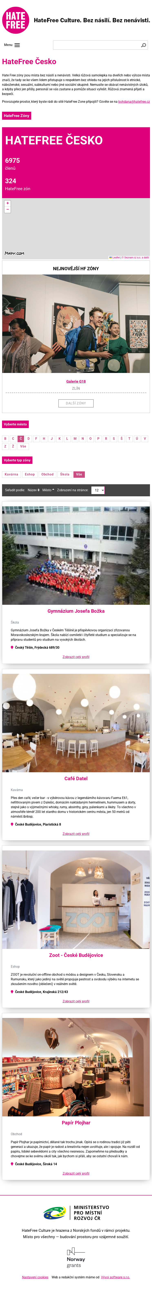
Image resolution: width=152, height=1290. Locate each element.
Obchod (47, 474)
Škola (65, 474)
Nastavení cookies (35, 1277)
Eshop (30, 474)
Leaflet (114, 257)
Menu (12, 45)
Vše (23, 446)
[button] (7, 204)
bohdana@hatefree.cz (134, 102)
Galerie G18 (76, 381)
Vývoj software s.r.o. (115, 1277)
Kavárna (11, 474)
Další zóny (76, 403)
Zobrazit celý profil (76, 657)
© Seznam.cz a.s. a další (135, 257)
